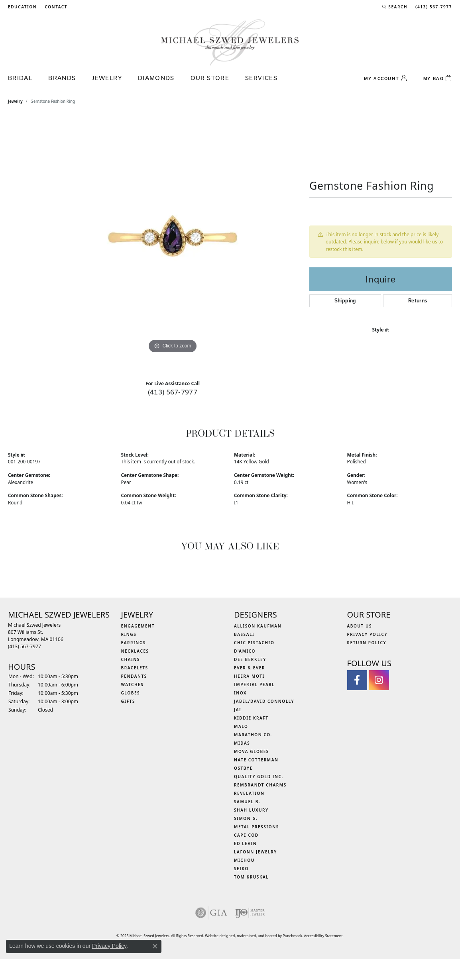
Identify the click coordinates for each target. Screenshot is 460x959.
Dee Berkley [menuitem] (250, 659)
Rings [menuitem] (129, 634)
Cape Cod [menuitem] (246, 835)
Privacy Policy (109, 946)
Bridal (20, 78)
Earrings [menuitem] (133, 642)
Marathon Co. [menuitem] (253, 734)
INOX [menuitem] (240, 693)
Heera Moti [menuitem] (249, 676)
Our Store (210, 78)
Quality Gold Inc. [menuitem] (258, 776)
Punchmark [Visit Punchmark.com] (292, 935)
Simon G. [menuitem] (246, 818)
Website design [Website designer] (217, 935)
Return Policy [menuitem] (367, 642)
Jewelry (107, 78)
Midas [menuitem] (242, 743)
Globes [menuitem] (130, 693)
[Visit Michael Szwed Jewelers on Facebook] (357, 680)
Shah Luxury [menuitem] (251, 810)
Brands (62, 78)
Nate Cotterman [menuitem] (256, 760)
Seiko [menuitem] (241, 868)
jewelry (15, 101)
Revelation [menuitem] (249, 793)
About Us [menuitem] (359, 626)
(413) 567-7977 (173, 392)
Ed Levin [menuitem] (245, 843)
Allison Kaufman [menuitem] (257, 626)
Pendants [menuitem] (134, 676)
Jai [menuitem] (237, 709)
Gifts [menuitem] (128, 701)
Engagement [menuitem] (138, 626)
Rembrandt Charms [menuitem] (260, 785)
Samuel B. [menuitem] (247, 801)
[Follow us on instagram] (379, 680)
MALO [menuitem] (241, 726)
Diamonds (156, 78)
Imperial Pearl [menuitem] (254, 684)
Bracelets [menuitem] (134, 668)
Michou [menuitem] (244, 860)
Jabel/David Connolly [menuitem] (264, 701)
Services (261, 78)
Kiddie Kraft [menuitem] (251, 718)
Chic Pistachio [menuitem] (254, 642)
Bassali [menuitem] (244, 634)
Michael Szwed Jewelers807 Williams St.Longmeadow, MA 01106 (35, 636)
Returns (417, 300)
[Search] (394, 7)
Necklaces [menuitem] (135, 651)
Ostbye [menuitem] (243, 768)
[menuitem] (211, 913)
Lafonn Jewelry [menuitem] (255, 852)
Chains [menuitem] (130, 659)
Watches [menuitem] (132, 684)
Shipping (345, 300)
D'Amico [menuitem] (245, 651)
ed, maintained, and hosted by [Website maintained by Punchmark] (257, 935)
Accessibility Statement (323, 935)
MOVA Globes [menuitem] (251, 751)
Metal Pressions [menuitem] (256, 827)
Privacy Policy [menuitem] (367, 634)
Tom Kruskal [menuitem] (251, 877)
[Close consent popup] (155, 946)
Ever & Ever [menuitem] (249, 668)
